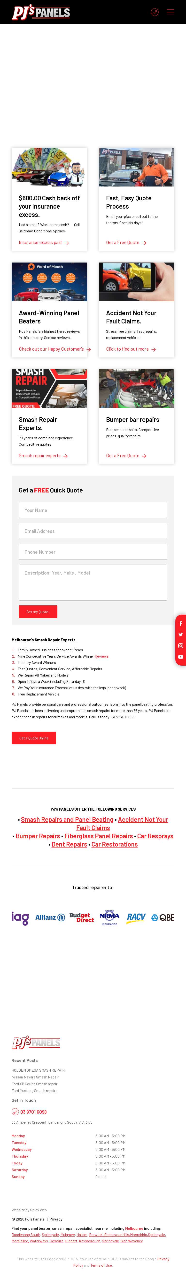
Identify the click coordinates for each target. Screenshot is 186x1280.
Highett (71, 1240)
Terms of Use (101, 1265)
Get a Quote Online (33, 738)
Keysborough (89, 1240)
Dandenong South (26, 1234)
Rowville (56, 1240)
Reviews (102, 656)
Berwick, (96, 1234)
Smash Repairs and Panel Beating (67, 819)
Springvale (50, 1234)
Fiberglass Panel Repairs (98, 835)
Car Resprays (155, 835)
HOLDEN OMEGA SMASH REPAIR (38, 1070)
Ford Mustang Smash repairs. (35, 1090)
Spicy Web (38, 1209)
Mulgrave (67, 1234)
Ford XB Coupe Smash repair (34, 1083)
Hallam (82, 1234)
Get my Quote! (38, 611)
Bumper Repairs (38, 835)
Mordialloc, (20, 1240)
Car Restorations (115, 844)
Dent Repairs (69, 844)
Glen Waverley (131, 1240)
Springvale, (157, 1234)
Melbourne (134, 1228)
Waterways (39, 1240)
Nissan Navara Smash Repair (35, 1077)
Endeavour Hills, (117, 1234)
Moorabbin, (139, 1234)
